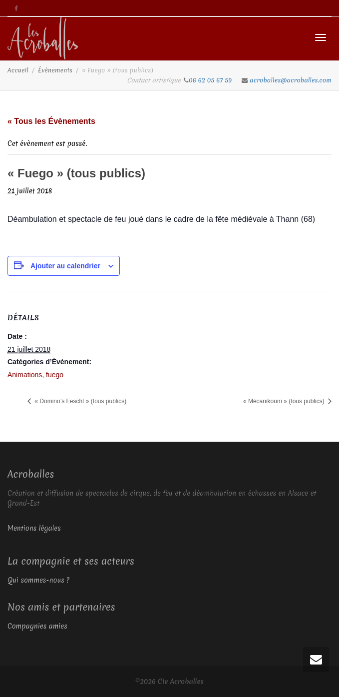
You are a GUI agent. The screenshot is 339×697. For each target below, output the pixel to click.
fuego (54, 375)
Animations (24, 375)
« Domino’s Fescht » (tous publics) (79, 401)
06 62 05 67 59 (211, 80)
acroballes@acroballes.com (291, 80)
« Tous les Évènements (51, 121)
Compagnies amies (37, 626)
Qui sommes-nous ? (38, 580)
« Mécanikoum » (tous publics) (284, 401)
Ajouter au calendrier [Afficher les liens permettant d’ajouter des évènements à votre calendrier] (65, 266)
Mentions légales (34, 528)
